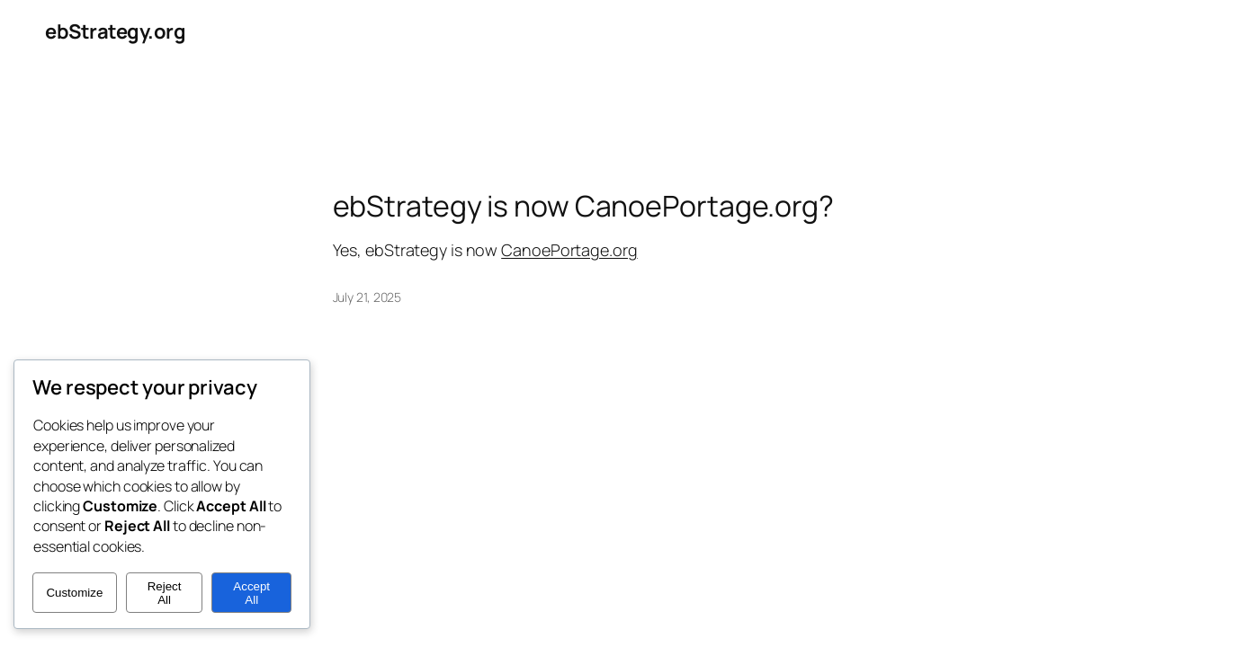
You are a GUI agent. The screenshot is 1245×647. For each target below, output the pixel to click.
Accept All (251, 593)
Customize (74, 592)
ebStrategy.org (115, 31)
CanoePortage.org (569, 250)
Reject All (165, 593)
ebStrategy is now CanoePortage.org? (584, 206)
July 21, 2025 (367, 297)
